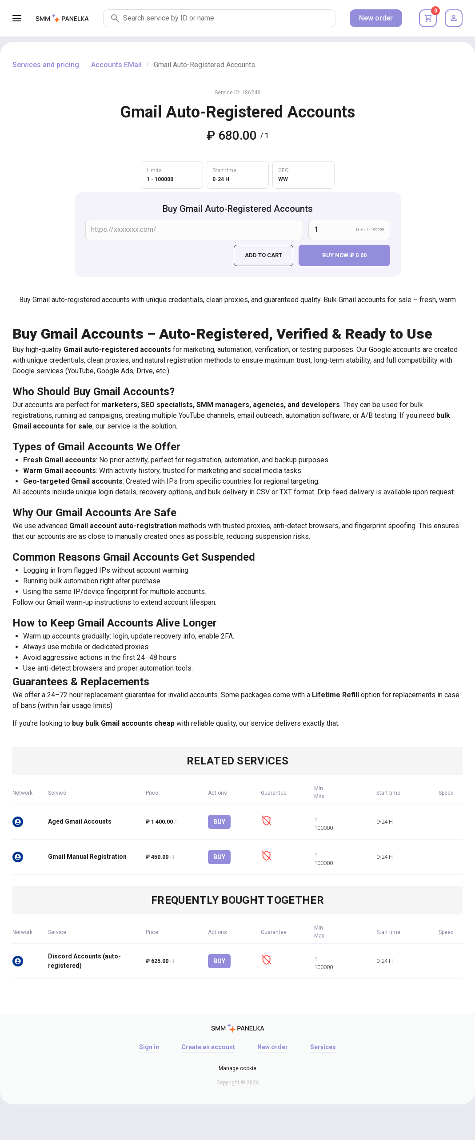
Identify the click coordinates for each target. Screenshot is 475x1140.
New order (376, 18)
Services (323, 1047)
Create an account (208, 1047)
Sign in (149, 1047)
